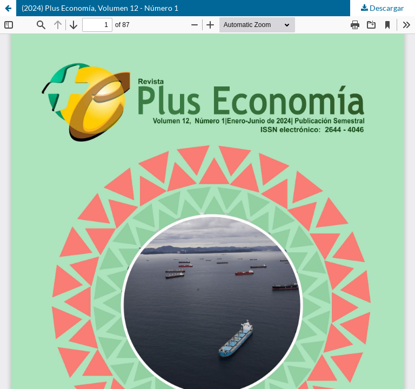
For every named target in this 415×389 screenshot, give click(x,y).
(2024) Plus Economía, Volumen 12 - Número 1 (100, 7)
